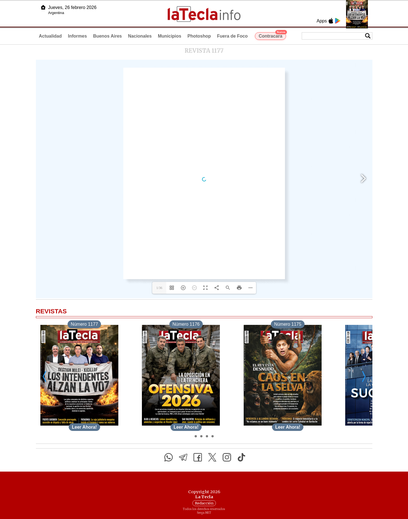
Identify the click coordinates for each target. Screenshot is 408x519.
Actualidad (50, 36)
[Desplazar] (196, 436)
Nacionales (139, 36)
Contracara (272, 35)
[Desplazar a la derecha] (363, 376)
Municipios (169, 36)
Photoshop (199, 36)
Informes (77, 36)
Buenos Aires (107, 36)
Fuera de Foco (232, 36)
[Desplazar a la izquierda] (45, 376)
